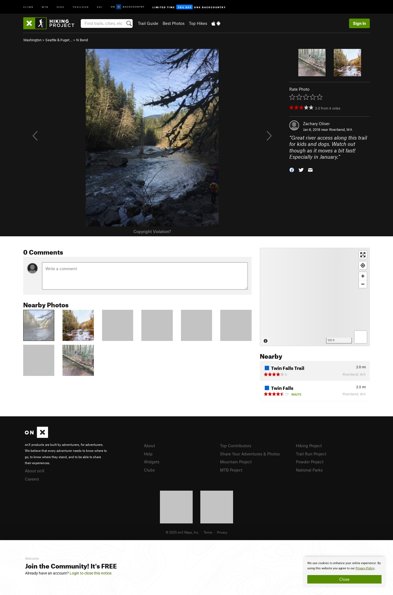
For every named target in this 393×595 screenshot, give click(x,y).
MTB (45, 6)
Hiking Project (309, 445)
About (149, 445)
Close (344, 579)
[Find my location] (363, 265)
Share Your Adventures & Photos (250, 453)
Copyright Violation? (152, 231)
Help (148, 453)
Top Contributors (235, 445)
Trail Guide (148, 23)
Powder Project (309, 461)
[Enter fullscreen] (363, 255)
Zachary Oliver (316, 123)
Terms (208, 532)
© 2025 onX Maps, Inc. (182, 532)
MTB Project (231, 469)
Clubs (149, 469)
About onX (34, 470)
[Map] (315, 297)
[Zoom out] (363, 284)
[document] (344, 572)
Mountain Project (236, 461)
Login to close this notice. (91, 573)
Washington (32, 40)
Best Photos (173, 23)
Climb (28, 6)
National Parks (309, 469)
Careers (32, 478)
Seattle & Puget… (58, 40)
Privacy (222, 532)
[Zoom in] (363, 276)
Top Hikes (198, 23)
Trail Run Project (311, 453)
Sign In (359, 23)
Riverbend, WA (340, 129)
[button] (291, 169)
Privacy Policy (365, 568)
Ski (100, 6)
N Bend (82, 40)
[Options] (361, 337)
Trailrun (81, 6)
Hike (60, 6)
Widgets (151, 461)
